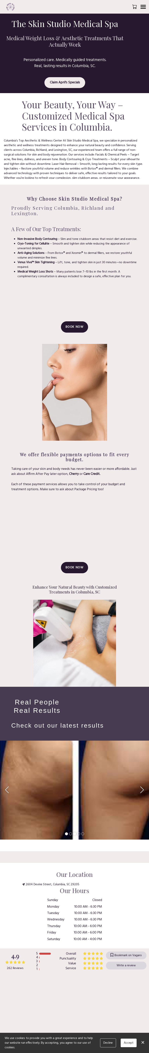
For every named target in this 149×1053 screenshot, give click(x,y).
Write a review (126, 965)
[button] (135, 6)
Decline (108, 1042)
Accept (128, 1042)
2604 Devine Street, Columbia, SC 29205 (50, 884)
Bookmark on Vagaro (126, 955)
